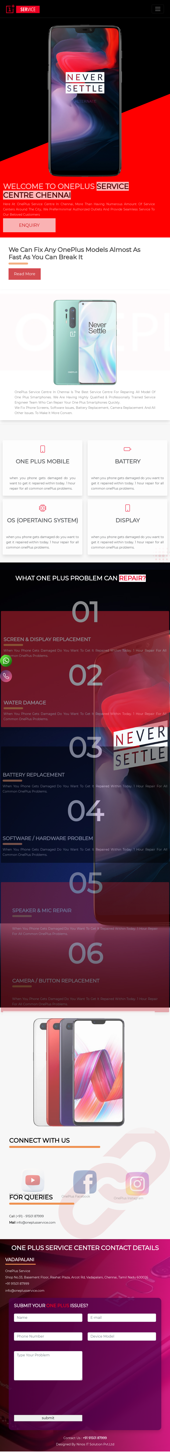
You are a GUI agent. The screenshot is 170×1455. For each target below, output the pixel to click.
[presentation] (47, 1399)
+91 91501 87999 (95, 1438)
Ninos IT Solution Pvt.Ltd (95, 1444)
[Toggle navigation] (158, 9)
